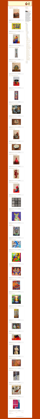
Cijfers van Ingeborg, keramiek (13, 168)
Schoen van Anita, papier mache (13, 182)
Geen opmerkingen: (15, 59)
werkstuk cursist (11, 88)
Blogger (23, 416)
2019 (26, 28)
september (27, 33)
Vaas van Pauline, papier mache (13, 75)
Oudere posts (22, 412)
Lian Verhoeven (27, 8)
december (27, 31)
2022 (26, 26)
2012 (26, 62)
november (27, 32)
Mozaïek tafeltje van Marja (12, 143)
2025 (26, 24)
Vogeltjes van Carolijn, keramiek (28, 38)
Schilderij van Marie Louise (12, 279)
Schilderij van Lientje (12, 293)
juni (26, 34)
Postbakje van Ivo (11, 333)
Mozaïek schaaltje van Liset (28, 45)
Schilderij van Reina (11, 344)
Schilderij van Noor (11, 225)
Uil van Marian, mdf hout (12, 61)
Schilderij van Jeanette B (12, 239)
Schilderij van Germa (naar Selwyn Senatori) (15, 384)
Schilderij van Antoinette (12, 358)
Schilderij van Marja (27, 50)
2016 (26, 30)
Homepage (16, 412)
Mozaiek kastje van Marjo (12, 370)
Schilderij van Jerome (12, 251)
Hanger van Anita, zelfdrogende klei (14, 47)
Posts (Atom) (12, 413)
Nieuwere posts (10, 412)
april (26, 35)
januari (26, 37)
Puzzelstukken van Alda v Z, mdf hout (14, 22)
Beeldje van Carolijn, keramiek (13, 154)
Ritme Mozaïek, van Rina (12, 196)
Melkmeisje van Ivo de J (12, 33)
